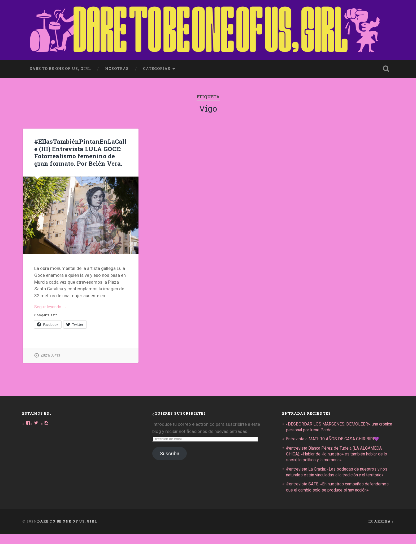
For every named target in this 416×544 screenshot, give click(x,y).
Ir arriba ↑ (381, 531)
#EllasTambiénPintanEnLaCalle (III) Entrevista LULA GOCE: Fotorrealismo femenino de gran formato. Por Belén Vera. (79, 150)
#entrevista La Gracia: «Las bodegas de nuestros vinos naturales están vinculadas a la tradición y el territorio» (335, 473)
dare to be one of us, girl (60, 66)
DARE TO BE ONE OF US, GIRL (67, 531)
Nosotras (117, 66)
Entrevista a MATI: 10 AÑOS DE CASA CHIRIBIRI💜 (336, 437)
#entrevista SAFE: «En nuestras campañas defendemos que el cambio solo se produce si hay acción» (336, 494)
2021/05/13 (50, 354)
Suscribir (170, 452)
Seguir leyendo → (52, 305)
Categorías (156, 66)
